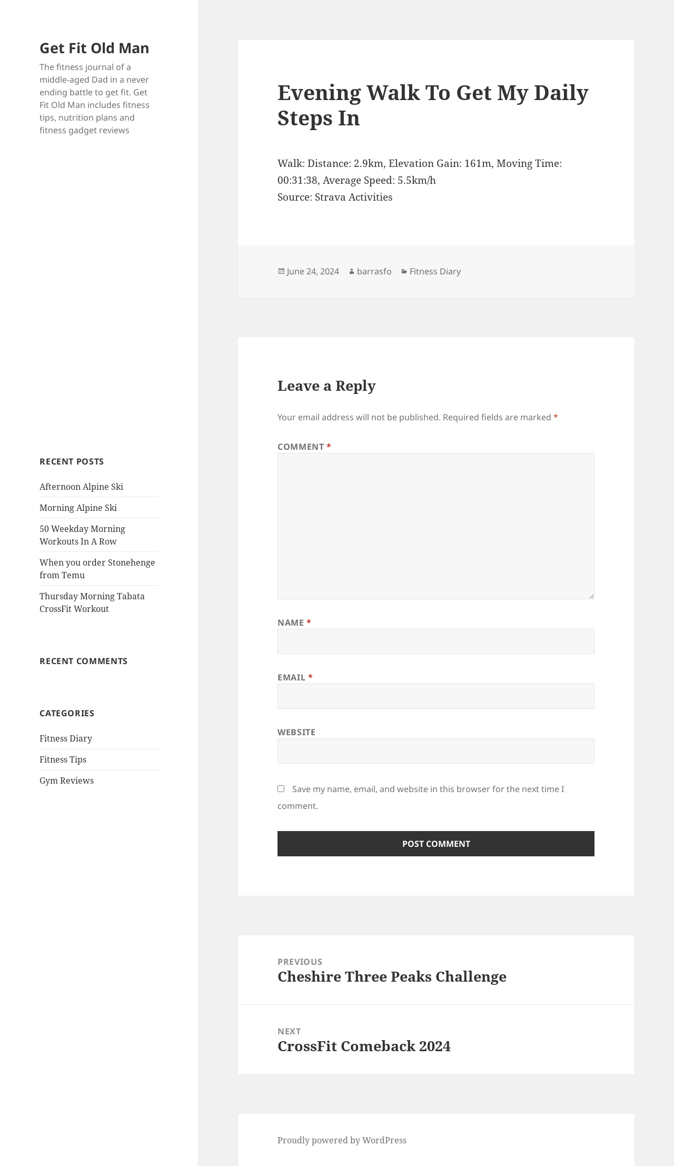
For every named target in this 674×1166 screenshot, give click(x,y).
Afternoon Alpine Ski (81, 486)
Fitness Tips (62, 759)
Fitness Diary (65, 738)
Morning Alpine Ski (78, 507)
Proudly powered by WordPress (342, 1140)
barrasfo (374, 271)
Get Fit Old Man (94, 47)
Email (295, 677)
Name (294, 622)
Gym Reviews (66, 780)
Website (296, 732)
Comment (304, 446)
